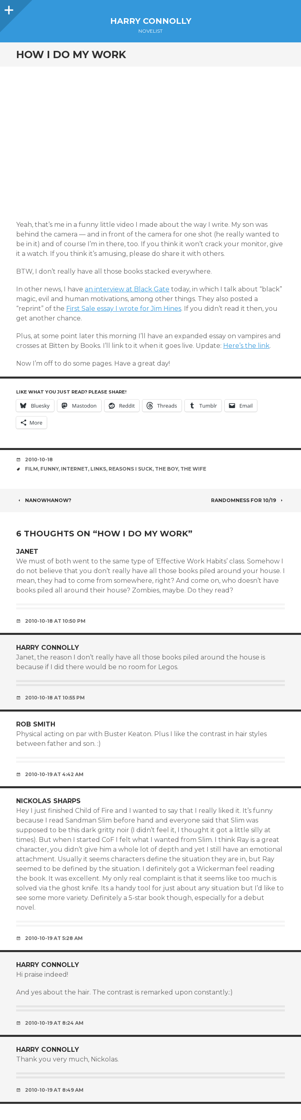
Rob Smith (35, 724)
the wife (193, 469)
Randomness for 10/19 (248, 500)
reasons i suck (131, 469)
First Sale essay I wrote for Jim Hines (123, 308)
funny (49, 469)
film (31, 469)
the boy (166, 469)
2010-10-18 (39, 459)
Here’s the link (246, 346)
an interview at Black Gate (127, 289)
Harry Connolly (150, 21)
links (98, 469)
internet (74, 469)
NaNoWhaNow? (43, 500)
